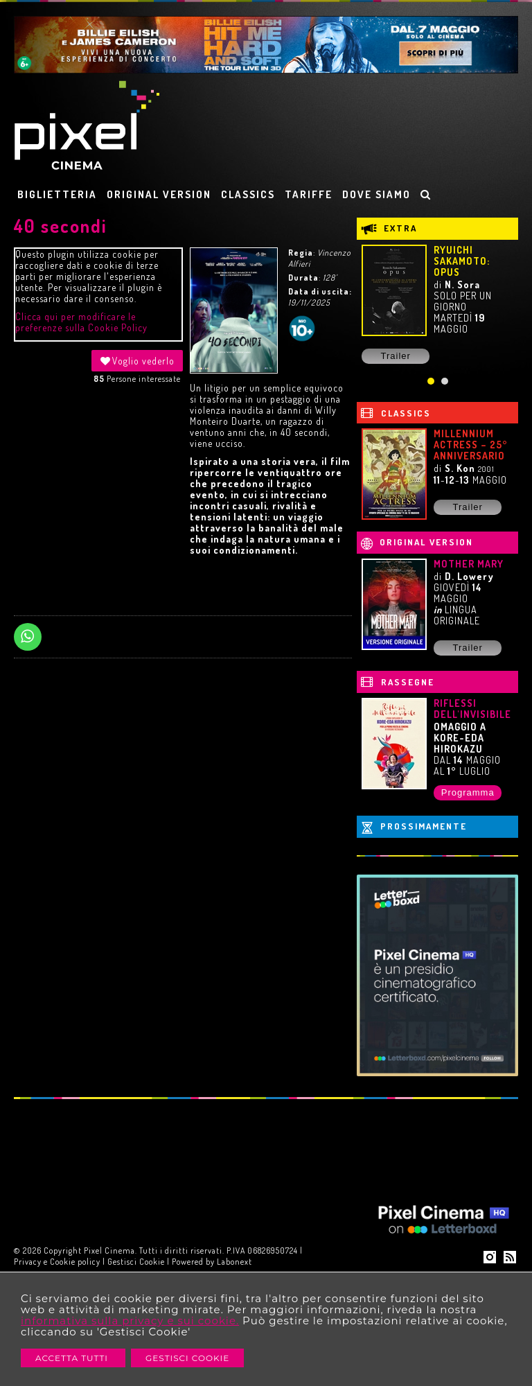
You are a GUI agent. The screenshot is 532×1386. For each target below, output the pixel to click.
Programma (468, 792)
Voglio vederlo (137, 361)
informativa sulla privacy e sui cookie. (130, 1320)
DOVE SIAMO (376, 194)
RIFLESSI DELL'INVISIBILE (472, 708)
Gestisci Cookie (187, 1358)
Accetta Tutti (73, 1358)
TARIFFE (308, 194)
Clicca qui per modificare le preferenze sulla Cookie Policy (81, 321)
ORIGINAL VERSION (159, 194)
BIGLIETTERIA (57, 194)
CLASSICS (248, 194)
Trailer (396, 356)
